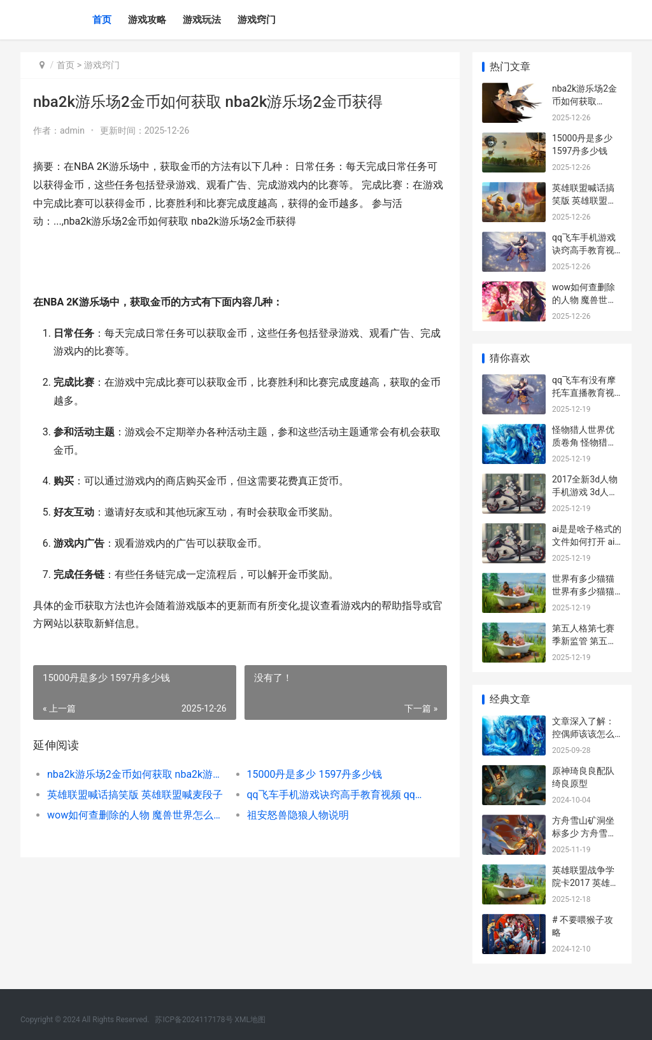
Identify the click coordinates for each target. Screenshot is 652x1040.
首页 (101, 19)
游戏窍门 (256, 19)
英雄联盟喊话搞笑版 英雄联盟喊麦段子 (135, 795)
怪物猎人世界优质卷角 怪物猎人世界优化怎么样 (584, 442)
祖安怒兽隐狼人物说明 (297, 815)
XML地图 (250, 1019)
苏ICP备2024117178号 (193, 1019)
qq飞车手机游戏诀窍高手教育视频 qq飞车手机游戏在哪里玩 (336, 795)
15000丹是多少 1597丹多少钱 (314, 774)
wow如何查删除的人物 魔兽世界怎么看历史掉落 (137, 815)
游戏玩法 (202, 19)
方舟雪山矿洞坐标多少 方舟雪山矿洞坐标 (584, 832)
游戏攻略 (147, 19)
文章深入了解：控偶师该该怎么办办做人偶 (583, 733)
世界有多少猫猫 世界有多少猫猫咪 (583, 590)
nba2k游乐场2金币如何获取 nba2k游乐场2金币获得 (137, 774)
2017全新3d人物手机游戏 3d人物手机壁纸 (585, 491)
